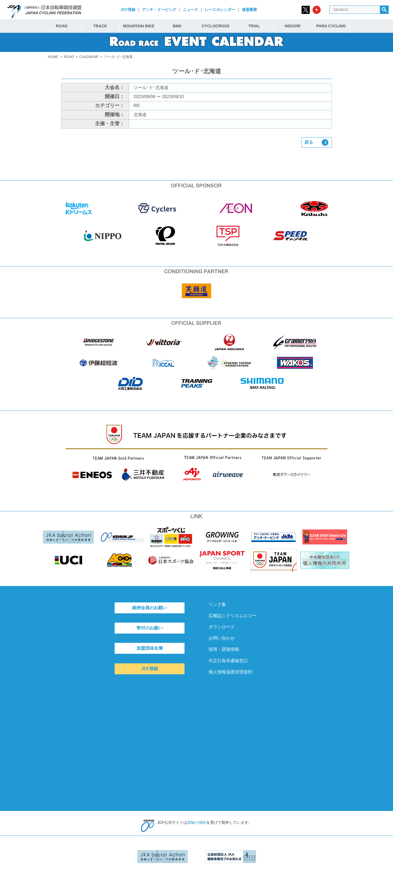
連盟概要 (249, 9)
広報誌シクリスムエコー (233, 615)
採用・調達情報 (224, 649)
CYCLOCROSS (216, 26)
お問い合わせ (222, 638)
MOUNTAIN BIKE (138, 26)
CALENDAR (89, 57)
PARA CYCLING (331, 26)
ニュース (190, 9)
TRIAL (254, 26)
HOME (53, 57)
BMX (177, 26)
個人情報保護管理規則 (230, 672)
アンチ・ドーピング (159, 9)
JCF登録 (127, 9)
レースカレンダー (220, 9)
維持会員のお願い (149, 607)
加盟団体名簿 (149, 648)
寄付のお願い (149, 628)
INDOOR (292, 26)
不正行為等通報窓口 (228, 660)
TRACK (100, 26)
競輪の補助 (196, 822)
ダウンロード (222, 627)
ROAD (61, 26)
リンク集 (217, 604)
